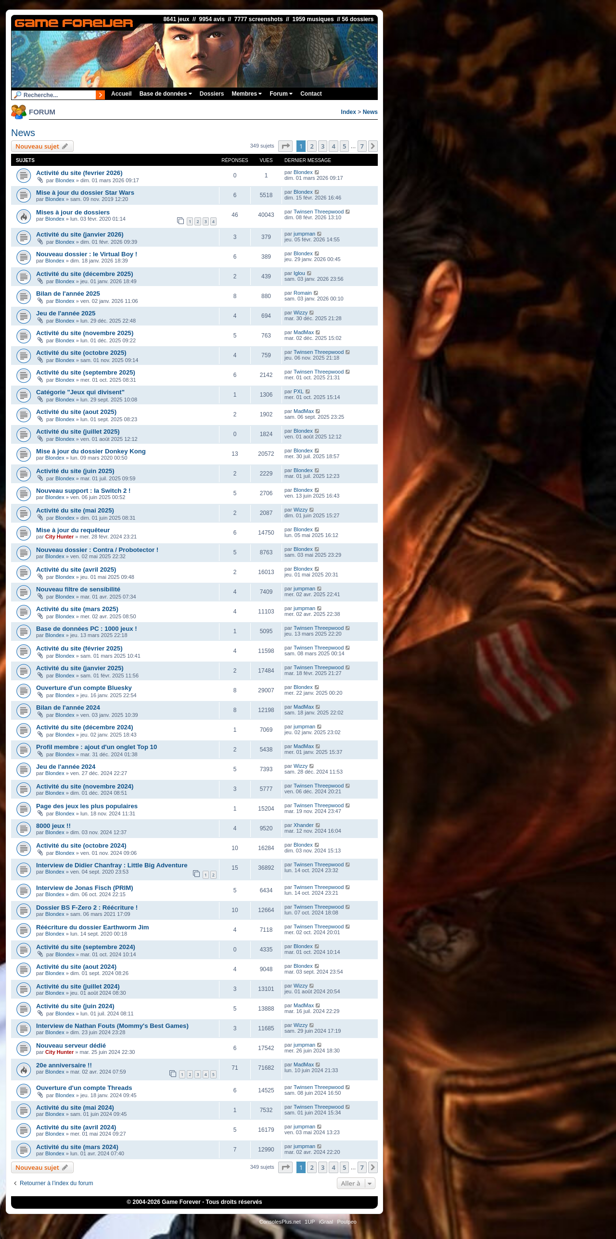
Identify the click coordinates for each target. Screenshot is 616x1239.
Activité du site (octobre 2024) (81, 845)
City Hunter (59, 536)
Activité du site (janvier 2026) (80, 234)
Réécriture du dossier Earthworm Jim (92, 927)
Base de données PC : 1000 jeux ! (86, 628)
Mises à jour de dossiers (73, 212)
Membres (246, 93)
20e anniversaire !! (64, 1065)
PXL (299, 391)
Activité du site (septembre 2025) (85, 372)
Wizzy (301, 312)
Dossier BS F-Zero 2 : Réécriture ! (87, 907)
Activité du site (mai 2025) (75, 510)
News (370, 112)
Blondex (65, 180)
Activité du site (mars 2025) (77, 609)
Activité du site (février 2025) (79, 648)
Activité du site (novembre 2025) (84, 333)
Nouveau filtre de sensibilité (78, 589)
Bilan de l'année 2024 (68, 707)
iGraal (326, 1222)
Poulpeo (347, 1222)
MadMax (304, 332)
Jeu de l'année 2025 (65, 313)
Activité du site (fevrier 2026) (79, 172)
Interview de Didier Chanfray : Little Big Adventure (112, 865)
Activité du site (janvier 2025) (80, 668)
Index (348, 112)
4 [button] (333, 146)
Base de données (166, 93)
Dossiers (212, 93)
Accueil (121, 93)
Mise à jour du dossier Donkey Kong (91, 451)
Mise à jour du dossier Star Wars (85, 192)
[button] (285, 146)
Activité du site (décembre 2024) (84, 727)
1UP (310, 1222)
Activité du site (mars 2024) (77, 1147)
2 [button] (311, 146)
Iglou (299, 273)
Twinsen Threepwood (319, 211)
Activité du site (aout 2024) (76, 966)
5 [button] (344, 146)
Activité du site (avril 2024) (76, 1127)
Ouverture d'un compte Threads (84, 1087)
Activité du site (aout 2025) (76, 411)
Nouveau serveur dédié (71, 1045)
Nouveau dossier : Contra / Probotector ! (97, 549)
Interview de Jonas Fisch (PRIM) (84, 887)
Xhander (304, 825)
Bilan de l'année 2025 (68, 293)
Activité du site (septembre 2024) (85, 947)
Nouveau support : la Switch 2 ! (83, 490)
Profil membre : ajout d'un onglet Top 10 (96, 747)
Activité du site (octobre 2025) (81, 352)
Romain (303, 293)
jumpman (304, 234)
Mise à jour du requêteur (73, 530)
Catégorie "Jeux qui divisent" (80, 392)
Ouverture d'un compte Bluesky (84, 687)
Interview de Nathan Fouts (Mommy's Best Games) (112, 1025)
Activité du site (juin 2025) (75, 471)
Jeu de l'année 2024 (65, 766)
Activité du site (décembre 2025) (84, 273)
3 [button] (322, 146)
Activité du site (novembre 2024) (84, 786)
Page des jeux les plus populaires (87, 806)
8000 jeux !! (53, 825)
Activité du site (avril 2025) (76, 569)
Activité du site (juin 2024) (75, 1006)
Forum (281, 93)
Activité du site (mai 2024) (75, 1107)
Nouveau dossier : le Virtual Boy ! (86, 254)
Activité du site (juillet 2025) (78, 431)
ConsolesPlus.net (280, 1222)
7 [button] (362, 146)
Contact (311, 93)
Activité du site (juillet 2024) (78, 986)
